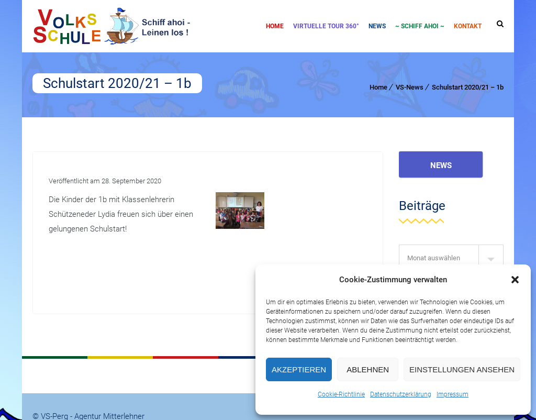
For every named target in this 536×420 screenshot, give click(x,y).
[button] (515, 279)
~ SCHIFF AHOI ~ (419, 26)
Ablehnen (368, 369)
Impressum (452, 394)
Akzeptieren (299, 369)
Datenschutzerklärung (400, 394)
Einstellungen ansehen (462, 369)
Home (275, 26)
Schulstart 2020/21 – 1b (468, 87)
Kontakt (468, 26)
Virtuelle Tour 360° (326, 26)
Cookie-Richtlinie (341, 394)
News (377, 26)
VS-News (409, 87)
